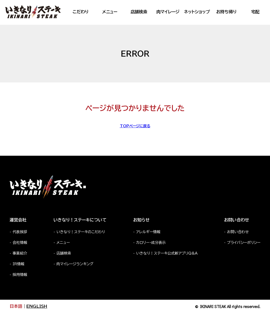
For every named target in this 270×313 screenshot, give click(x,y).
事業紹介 (20, 253)
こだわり (81, 12)
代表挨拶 (20, 232)
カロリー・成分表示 (151, 242)
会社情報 (20, 242)
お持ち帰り (226, 12)
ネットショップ (197, 12)
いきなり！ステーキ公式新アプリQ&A (167, 253)
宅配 (255, 12)
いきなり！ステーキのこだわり (80, 232)
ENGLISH (36, 306)
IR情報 (18, 264)
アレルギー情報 (148, 232)
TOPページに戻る (135, 126)
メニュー (109, 12)
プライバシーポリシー (243, 242)
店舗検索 (139, 12)
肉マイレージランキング (74, 264)
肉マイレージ (167, 12)
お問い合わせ (238, 232)
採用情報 (20, 274)
